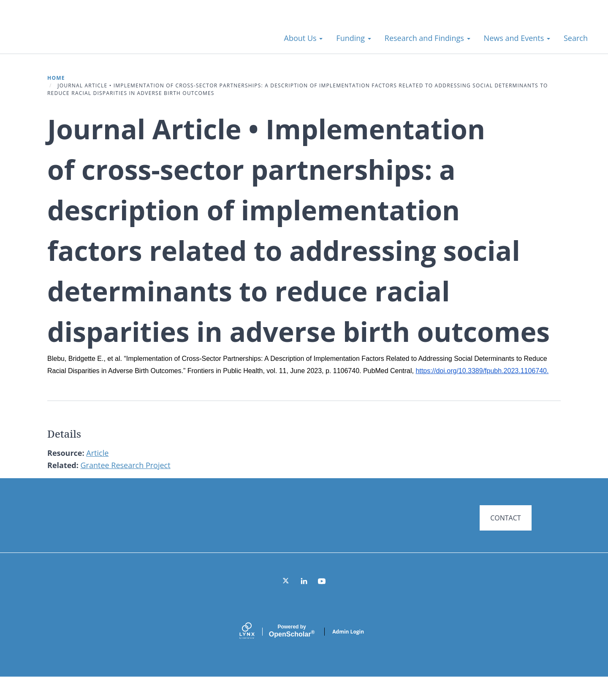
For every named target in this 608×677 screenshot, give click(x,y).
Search (576, 38)
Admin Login (348, 631)
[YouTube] (322, 581)
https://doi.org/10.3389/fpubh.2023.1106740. (481, 370)
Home (56, 77)
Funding (353, 38)
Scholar (292, 631)
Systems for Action (82, 33)
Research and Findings (427, 38)
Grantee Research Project (126, 465)
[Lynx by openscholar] (254, 631)
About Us (303, 38)
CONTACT (505, 518)
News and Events (517, 38)
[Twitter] (286, 581)
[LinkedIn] (304, 581)
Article (97, 453)
